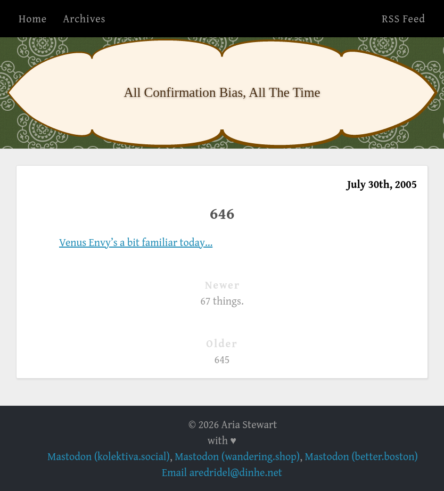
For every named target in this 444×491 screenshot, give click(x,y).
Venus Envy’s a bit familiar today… (135, 242)
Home (33, 18)
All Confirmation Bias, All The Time (222, 92)
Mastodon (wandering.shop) (237, 456)
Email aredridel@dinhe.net (222, 472)
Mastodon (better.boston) (361, 456)
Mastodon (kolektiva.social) (108, 456)
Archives (84, 18)
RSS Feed (403, 18)
